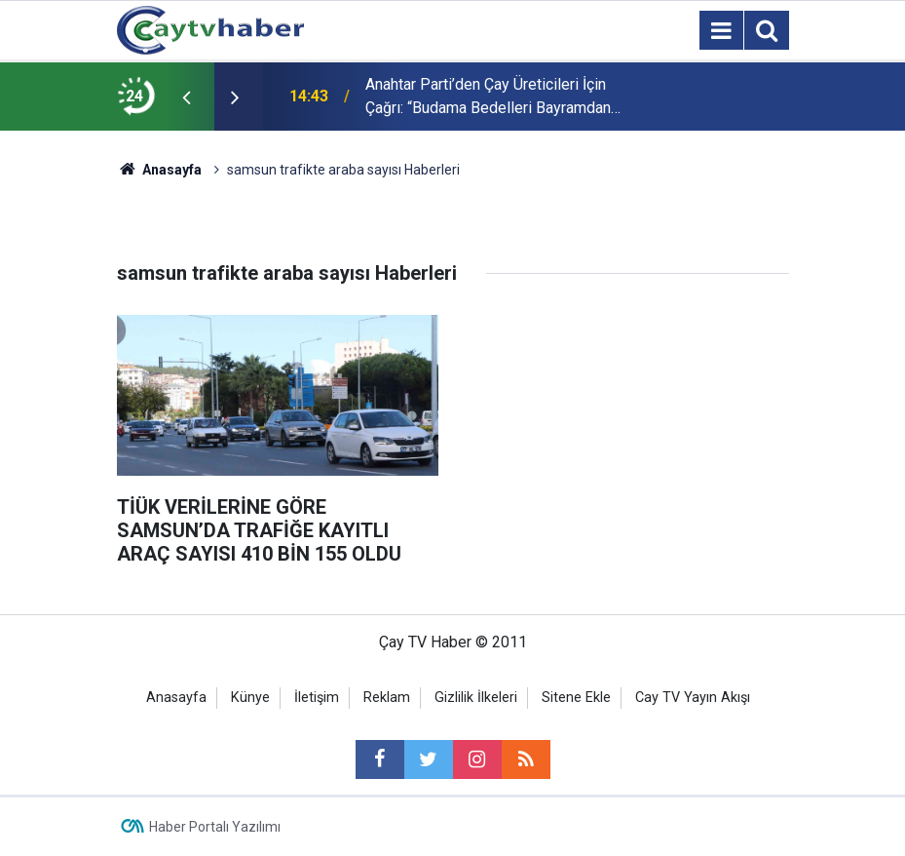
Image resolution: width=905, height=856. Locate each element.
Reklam (386, 697)
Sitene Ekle (576, 697)
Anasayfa (176, 697)
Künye (250, 697)
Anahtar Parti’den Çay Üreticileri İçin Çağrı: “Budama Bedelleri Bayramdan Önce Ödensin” (488, 97)
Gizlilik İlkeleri (475, 697)
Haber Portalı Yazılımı (215, 827)
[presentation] (187, 96)
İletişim (316, 697)
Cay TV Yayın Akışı (692, 697)
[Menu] (721, 31)
